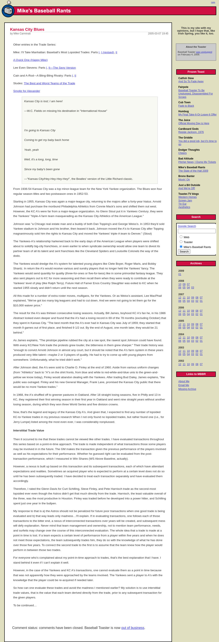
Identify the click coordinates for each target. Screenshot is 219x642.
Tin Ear (182, 203)
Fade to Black (186, 105)
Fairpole (183, 87)
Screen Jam (185, 200)
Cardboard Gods (188, 128)
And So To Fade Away (191, 81)
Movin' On (184, 179)
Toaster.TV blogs (188, 193)
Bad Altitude (185, 158)
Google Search (187, 226)
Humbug (183, 111)
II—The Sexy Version (62, 67)
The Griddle (185, 137)
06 (179, 287)
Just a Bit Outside (189, 185)
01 (179, 274)
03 (192, 287)
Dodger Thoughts (189, 149)
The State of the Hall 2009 (193, 170)
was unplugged (204, 52)
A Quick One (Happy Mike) (30, 60)
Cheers (182, 153)
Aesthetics (184, 207)
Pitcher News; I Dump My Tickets (197, 162)
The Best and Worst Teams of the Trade (49, 83)
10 (179, 284)
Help (213, 2)
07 (188, 284)
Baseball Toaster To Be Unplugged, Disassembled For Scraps (195, 94)
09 (184, 284)
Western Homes (187, 197)
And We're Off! (186, 188)
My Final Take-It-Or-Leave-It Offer (197, 114)
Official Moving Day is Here (193, 123)
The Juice (184, 120)
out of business (132, 628)
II (116, 52)
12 (179, 297)
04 (188, 287)
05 (184, 287)
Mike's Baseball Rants (191, 167)
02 (196, 301)
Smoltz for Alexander (26, 91)
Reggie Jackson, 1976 (191, 132)
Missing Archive (187, 389)
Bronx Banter (186, 176)
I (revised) (107, 52)
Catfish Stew (186, 78)
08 (196, 297)
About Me (183, 381)
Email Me (183, 385)
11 (184, 297)
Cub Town (184, 102)
